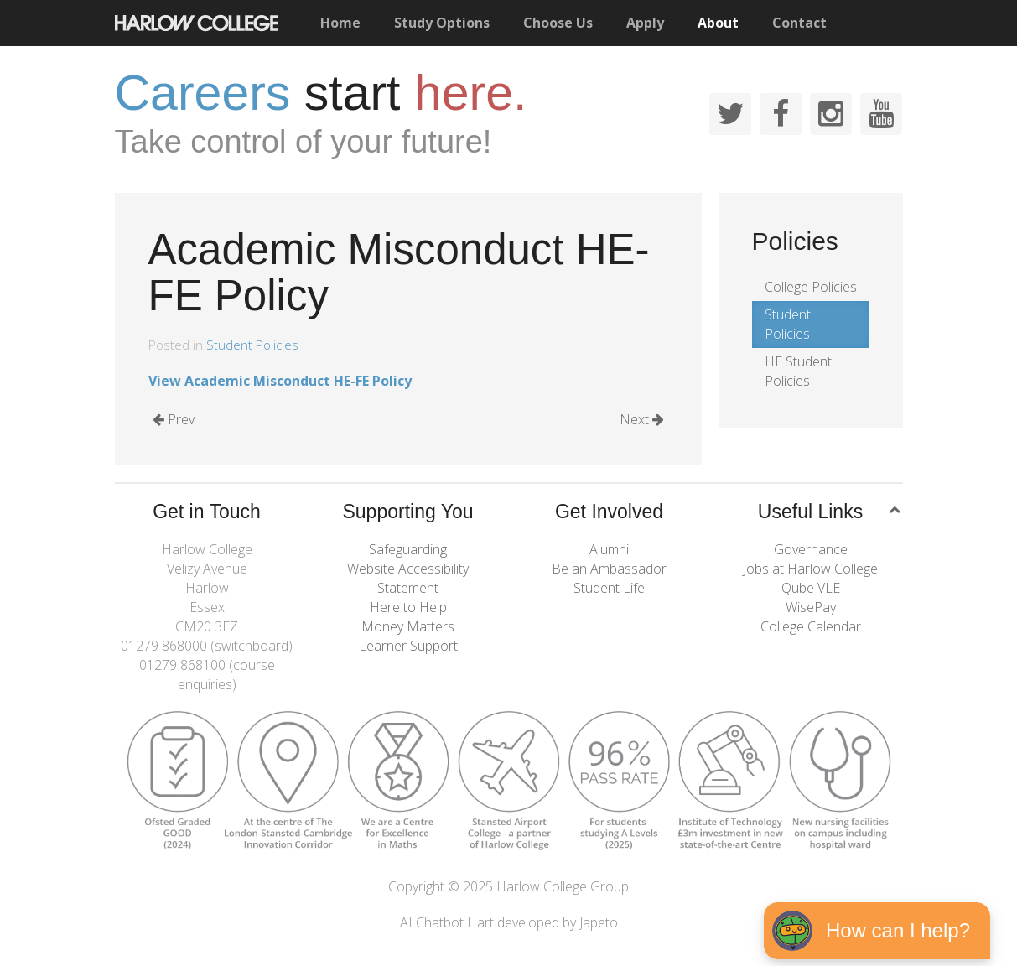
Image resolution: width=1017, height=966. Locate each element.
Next (642, 419)
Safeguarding (408, 549)
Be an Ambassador (609, 568)
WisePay (811, 607)
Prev (174, 419)
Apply (645, 22)
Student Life (609, 588)
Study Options (442, 22)
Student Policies (252, 344)
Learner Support (408, 645)
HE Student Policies (798, 371)
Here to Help (408, 607)
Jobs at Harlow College (810, 568)
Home (340, 22)
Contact (799, 22)
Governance (811, 549)
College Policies (811, 287)
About (718, 22)
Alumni (609, 549)
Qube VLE (810, 588)
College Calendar (810, 626)
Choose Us (558, 22)
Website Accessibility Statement (408, 578)
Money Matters (407, 626)
